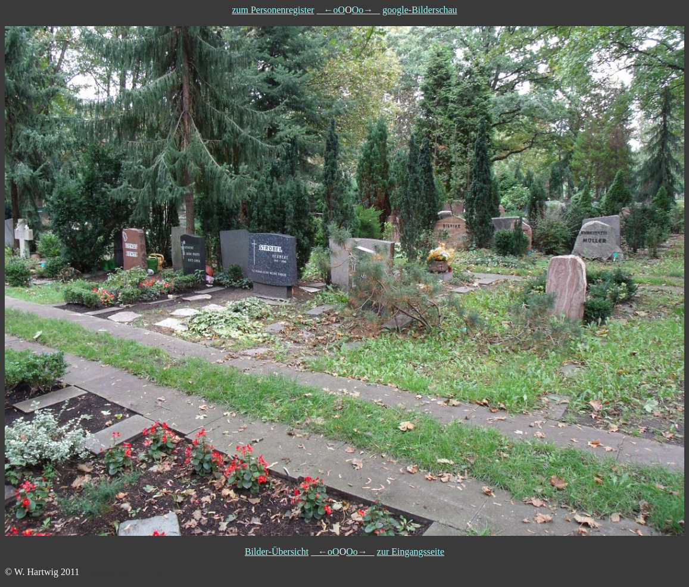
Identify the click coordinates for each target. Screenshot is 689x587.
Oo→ (366, 10)
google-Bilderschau (419, 10)
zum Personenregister (273, 10)
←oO (331, 10)
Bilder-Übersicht (276, 552)
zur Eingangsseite (410, 552)
